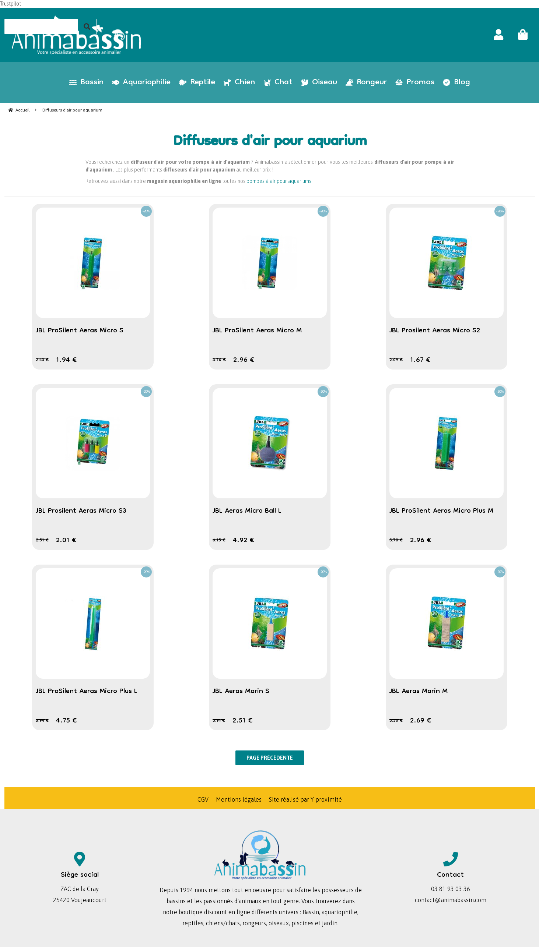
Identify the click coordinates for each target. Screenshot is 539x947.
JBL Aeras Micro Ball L (247, 511)
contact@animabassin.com (450, 900)
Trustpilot (10, 4)
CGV (203, 799)
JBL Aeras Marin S (241, 691)
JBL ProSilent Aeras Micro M (257, 330)
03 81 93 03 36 (450, 889)
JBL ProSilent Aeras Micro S (79, 330)
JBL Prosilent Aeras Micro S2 (434, 330)
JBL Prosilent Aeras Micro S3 (81, 511)
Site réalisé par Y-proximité (305, 799)
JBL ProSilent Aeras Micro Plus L (86, 691)
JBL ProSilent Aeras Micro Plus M (441, 511)
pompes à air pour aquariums (278, 181)
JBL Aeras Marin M (418, 691)
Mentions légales (239, 799)
